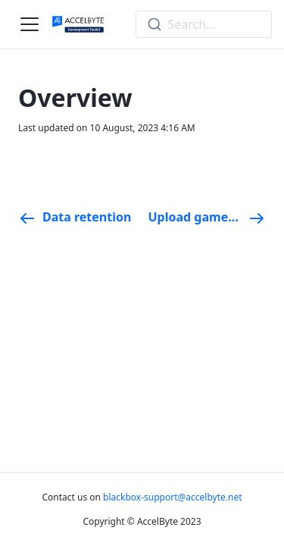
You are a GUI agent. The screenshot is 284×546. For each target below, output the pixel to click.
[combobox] (204, 24)
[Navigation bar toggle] (29, 24)
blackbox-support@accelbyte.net (172, 497)
